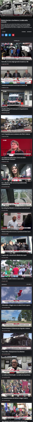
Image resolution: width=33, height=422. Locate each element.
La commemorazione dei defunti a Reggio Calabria (15, 398)
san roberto (29, 31)
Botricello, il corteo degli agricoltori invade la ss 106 (15, 62)
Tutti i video (29, 284)
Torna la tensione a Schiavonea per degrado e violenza (16, 328)
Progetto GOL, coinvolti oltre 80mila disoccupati (14, 255)
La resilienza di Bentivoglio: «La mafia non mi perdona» (16, 375)
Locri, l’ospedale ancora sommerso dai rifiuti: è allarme (16, 134)
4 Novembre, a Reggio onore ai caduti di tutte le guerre (16, 305)
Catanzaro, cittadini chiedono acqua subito (13, 279)
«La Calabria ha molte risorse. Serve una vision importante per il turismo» (14, 158)
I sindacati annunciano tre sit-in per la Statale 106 (14, 85)
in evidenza (24, 31)
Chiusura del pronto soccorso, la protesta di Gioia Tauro (16, 231)
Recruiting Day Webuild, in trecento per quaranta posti (16, 208)
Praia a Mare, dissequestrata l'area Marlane (13, 351)
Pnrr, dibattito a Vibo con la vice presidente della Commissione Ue (14, 183)
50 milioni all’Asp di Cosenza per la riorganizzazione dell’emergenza (15, 109)
